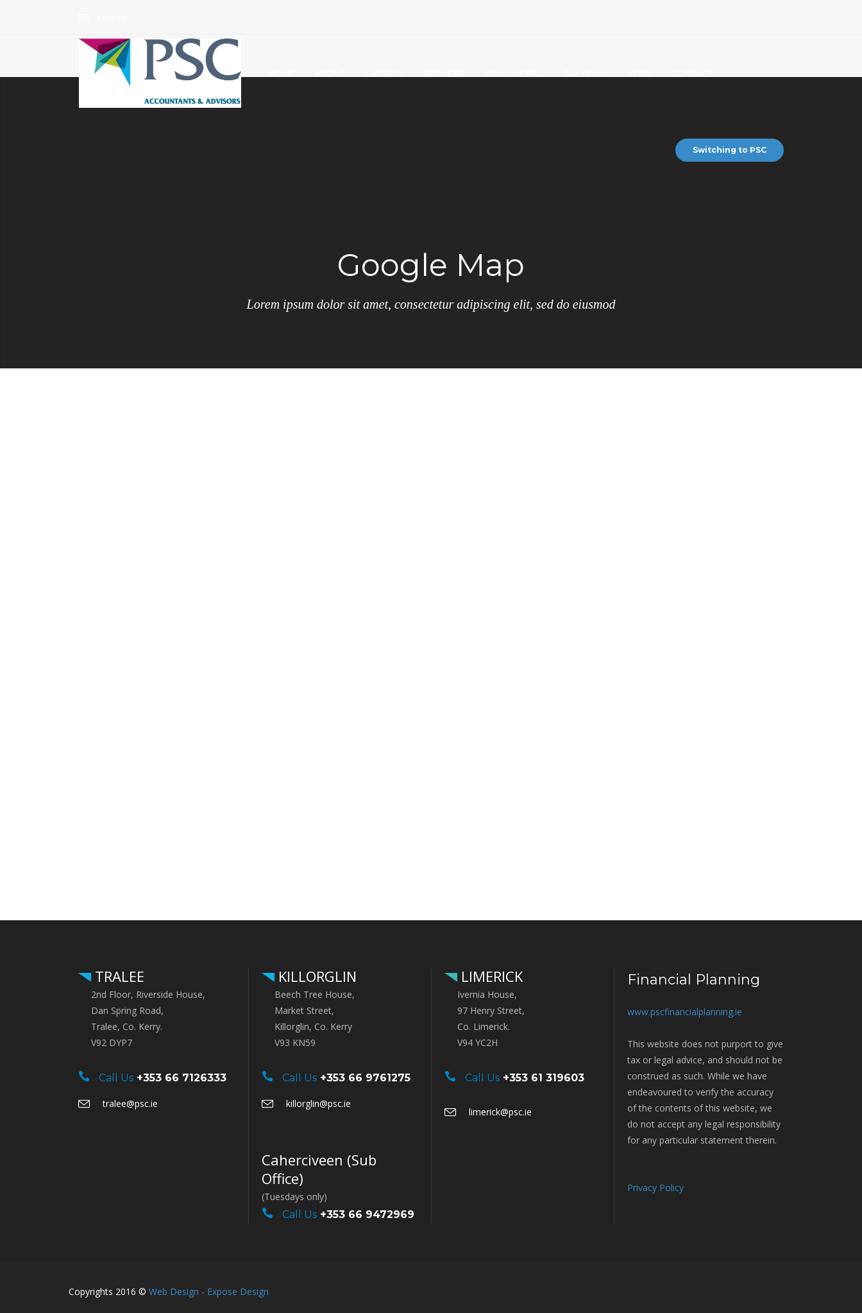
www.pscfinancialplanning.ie (684, 1012)
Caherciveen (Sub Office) (319, 1169)
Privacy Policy (655, 1187)
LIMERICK (490, 976)
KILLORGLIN (316, 976)
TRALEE (117, 976)
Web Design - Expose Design (209, 1291)
